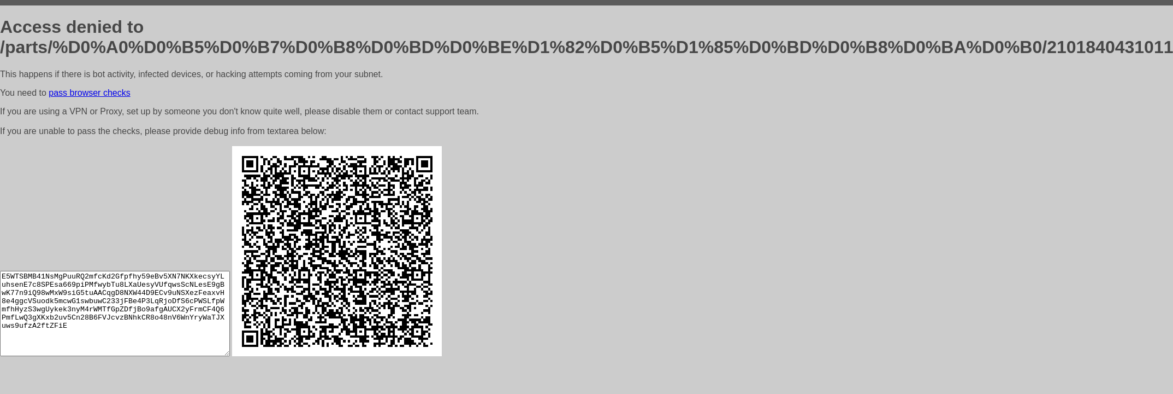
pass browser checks (89, 92)
